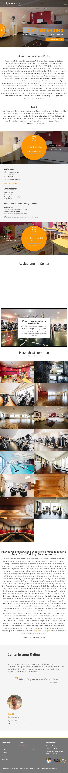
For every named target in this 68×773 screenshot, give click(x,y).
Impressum (15, 768)
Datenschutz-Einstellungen (49, 768)
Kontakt (32, 768)
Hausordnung (24, 768)
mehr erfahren (33, 245)
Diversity (4, 752)
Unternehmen (5, 746)
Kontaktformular (26, 750)
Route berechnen (10, 183)
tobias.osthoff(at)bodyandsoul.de (19, 724)
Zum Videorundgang (51, 40)
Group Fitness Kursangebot (42, 631)
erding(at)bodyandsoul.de (14, 179)
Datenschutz (6, 768)
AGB (38, 768)
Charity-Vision (5, 756)
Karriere (4, 749)
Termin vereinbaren (32, 151)
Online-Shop (5, 759)
